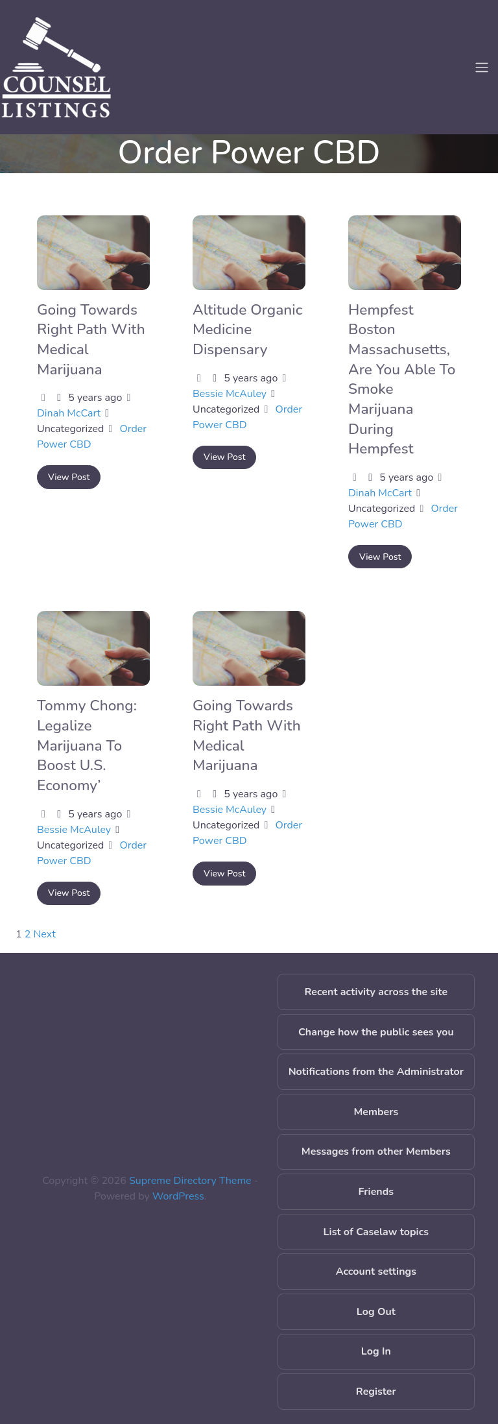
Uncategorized (70, 429)
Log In (376, 1351)
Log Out (376, 1312)
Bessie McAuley (230, 394)
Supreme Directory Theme (191, 1181)
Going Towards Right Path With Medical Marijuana (247, 735)
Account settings (376, 1271)
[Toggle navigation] (482, 67)
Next (45, 934)
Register (376, 1391)
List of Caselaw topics (376, 1232)
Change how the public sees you (376, 1032)
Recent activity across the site (376, 992)
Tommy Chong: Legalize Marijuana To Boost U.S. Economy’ (87, 745)
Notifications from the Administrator (376, 1072)
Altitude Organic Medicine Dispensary (247, 329)
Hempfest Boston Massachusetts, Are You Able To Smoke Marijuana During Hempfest (402, 379)
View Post (68, 477)
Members (375, 1112)
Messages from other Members (376, 1151)
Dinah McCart (69, 413)
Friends (376, 1192)
